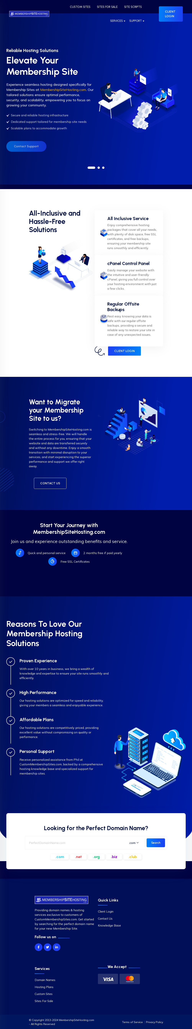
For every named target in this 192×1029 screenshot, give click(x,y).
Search (155, 842)
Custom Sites (44, 994)
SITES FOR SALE (107, 7)
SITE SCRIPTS (133, 7)
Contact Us (105, 918)
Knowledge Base (109, 925)
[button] (91, 168)
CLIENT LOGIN (170, 14)
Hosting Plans (44, 987)
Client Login (105, 911)
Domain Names (45, 980)
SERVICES (116, 21)
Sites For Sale (44, 1001)
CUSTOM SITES (80, 7)
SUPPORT (135, 21)
